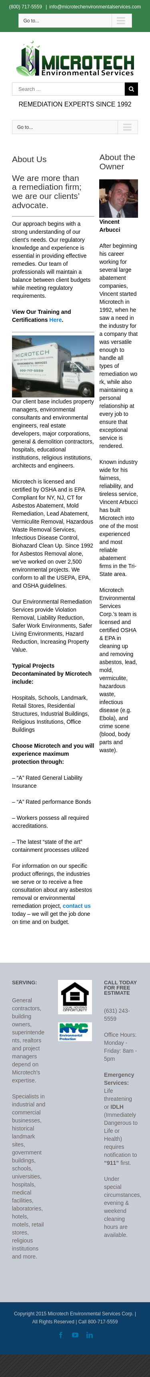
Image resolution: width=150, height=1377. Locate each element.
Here (55, 320)
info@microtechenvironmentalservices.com (95, 7)
